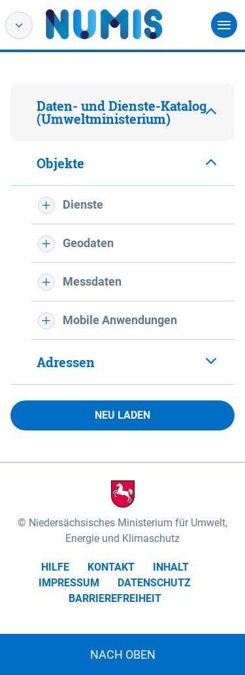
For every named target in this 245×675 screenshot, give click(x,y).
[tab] (122, 112)
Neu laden (122, 415)
